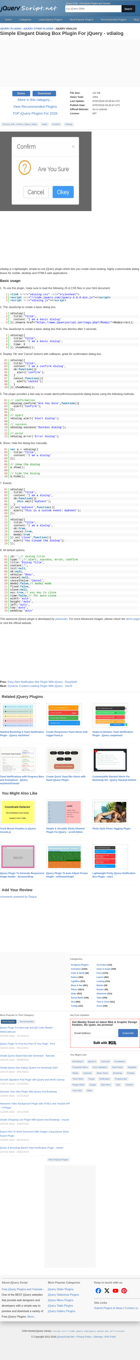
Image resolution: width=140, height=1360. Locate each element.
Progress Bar (121, 1079)
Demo (21, 93)
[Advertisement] (70, 63)
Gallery (74, 977)
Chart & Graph (104, 969)
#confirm (56, 124)
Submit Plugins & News (108, 1308)
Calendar (87, 1073)
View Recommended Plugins (35, 106)
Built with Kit (105, 1043)
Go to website (100, 109)
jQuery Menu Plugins (61, 1300)
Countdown (119, 1061)
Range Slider (78, 1085)
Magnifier (132, 1067)
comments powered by (18, 896)
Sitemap (98, 1336)
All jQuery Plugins (80, 965)
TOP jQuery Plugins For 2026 (35, 113)
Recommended (27, 1021)
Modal (75, 1073)
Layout (100, 977)
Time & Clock (103, 1002)
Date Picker (117, 1067)
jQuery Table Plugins (60, 1305)
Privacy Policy (84, 1336)
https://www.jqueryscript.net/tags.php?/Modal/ (74, 322)
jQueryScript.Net (65, 1336)
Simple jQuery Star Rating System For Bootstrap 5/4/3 (29, 1067)
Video (89, 1090)
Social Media (77, 998)
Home (8, 19)
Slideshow (102, 993)
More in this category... (35, 100)
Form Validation (100, 1067)
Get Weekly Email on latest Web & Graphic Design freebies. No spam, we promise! (104, 1023)
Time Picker (78, 1079)
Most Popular (9, 1021)
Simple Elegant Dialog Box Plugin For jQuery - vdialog (61, 33)
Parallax (131, 1073)
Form (99, 973)
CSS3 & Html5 (78, 973)
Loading (101, 981)
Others (74, 989)
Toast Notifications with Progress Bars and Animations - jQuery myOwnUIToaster (22, 780)
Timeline (129, 1085)
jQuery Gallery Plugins (61, 1311)
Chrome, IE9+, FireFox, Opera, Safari (20, 124)
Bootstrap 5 (78, 1061)
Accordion (102, 965)
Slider (74, 993)
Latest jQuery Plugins (50, 19)
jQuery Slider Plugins (61, 1289)
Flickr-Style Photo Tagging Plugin (111, 828)
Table (99, 998)
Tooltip (74, 1006)
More (30, 1316)
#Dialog (68, 124)
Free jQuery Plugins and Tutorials (30, 7)
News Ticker (102, 1073)
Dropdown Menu (80, 1067)
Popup (91, 1079)
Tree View (77, 1090)
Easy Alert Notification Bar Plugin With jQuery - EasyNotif (42, 681)
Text (73, 1002)
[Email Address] (94, 1033)
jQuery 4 (92, 1061)
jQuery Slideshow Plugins (63, 1294)
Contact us (131, 1308)
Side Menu (106, 1085)
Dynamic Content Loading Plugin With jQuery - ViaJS (40, 686)
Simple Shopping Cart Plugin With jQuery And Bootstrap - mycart (34, 1119)
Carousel (105, 1061)
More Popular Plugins (58, 1160)
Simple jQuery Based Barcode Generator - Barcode (27, 1055)
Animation (76, 969)
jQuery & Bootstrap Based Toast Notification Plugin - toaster (31, 1147)
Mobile (100, 985)
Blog (136, 19)
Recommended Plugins (113, 19)
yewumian (61, 618)
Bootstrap (117, 1073)
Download (44, 93)
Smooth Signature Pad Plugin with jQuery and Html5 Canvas (32, 1079)
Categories (25, 19)
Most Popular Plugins (81, 19)
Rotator (100, 989)
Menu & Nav (77, 985)
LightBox (75, 981)
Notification (105, 1079)
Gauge (93, 1085)
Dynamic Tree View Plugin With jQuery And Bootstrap (28, 1091)
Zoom (99, 1006)
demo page (133, 618)
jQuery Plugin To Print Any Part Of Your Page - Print (27, 1043)
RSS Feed (110, 1336)
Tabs (118, 1085)
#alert (44, 124)
